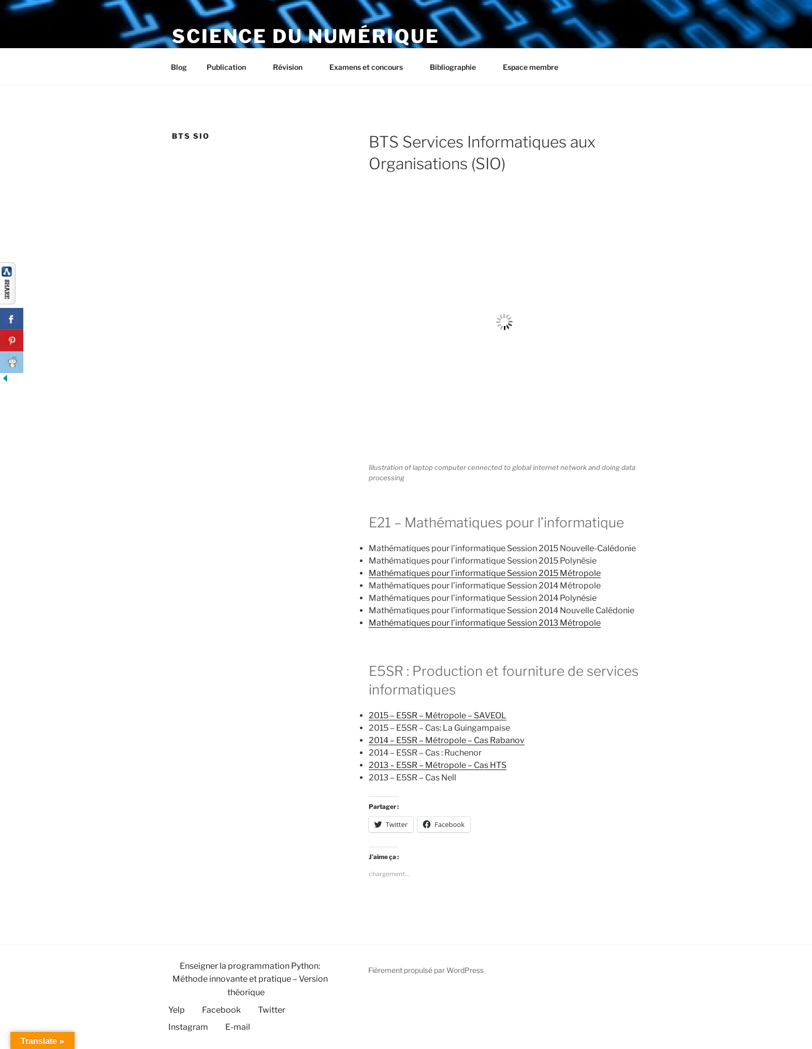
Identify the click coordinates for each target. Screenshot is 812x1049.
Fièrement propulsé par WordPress (426, 970)
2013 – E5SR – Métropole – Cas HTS (437, 765)
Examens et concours (371, 67)
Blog (179, 67)
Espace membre (530, 67)
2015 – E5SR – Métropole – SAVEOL (437, 715)
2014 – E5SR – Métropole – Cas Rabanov (447, 740)
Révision (292, 67)
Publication (231, 67)
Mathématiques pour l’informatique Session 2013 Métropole (485, 623)
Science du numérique (306, 36)
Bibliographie (458, 67)
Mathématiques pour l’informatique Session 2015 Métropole (485, 573)
